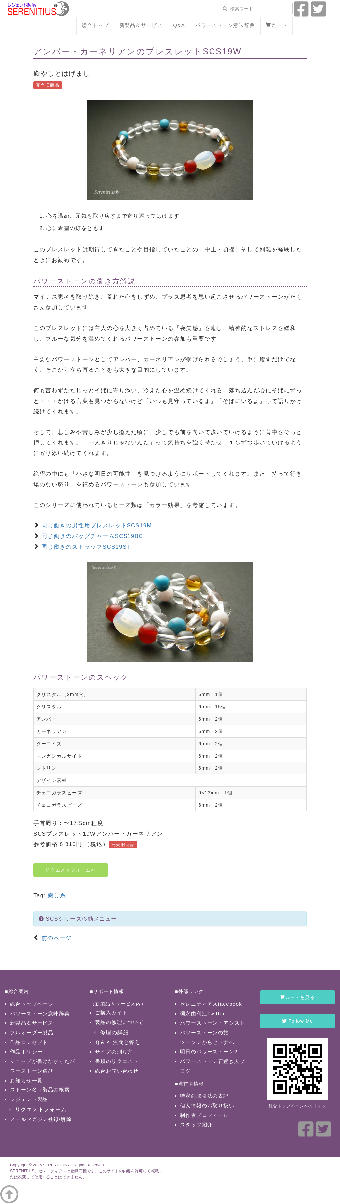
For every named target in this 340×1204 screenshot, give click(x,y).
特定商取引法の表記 (204, 1096)
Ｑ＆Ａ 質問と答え (117, 1042)
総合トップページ (31, 1004)
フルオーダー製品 (31, 1032)
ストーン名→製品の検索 (40, 1089)
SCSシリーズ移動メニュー (78, 919)
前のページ (56, 938)
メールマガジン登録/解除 (41, 1119)
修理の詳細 (114, 1032)
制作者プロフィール (204, 1115)
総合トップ (95, 25)
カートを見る (297, 997)
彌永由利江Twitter (202, 1013)
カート (277, 25)
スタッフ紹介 (196, 1124)
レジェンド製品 (29, 1099)
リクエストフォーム (41, 1109)
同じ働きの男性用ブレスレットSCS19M (97, 525)
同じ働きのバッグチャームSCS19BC (92, 536)
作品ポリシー (26, 1051)
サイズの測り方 (114, 1052)
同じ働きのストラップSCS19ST (86, 547)
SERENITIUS (55, 1165)
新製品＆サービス (141, 25)
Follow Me (297, 1021)
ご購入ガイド (111, 1012)
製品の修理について (119, 1022)
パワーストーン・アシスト (212, 1023)
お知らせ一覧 (26, 1080)
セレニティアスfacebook (211, 1004)
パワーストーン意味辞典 (225, 25)
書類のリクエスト (116, 1061)
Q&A (179, 25)
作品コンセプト (29, 1042)
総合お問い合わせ (116, 1071)
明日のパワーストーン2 (209, 1051)
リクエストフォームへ (70, 870)
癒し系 (57, 895)
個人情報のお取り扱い (207, 1105)
